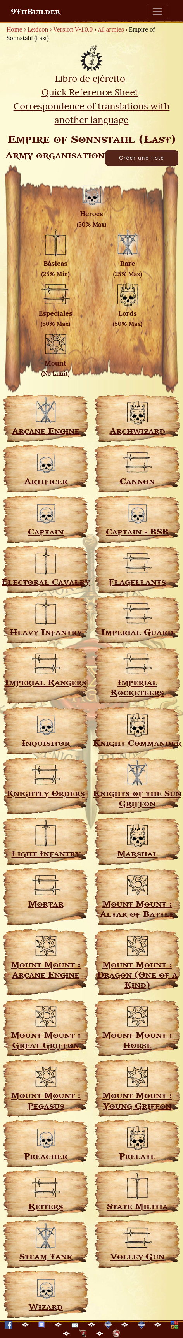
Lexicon (38, 29)
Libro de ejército (90, 78)
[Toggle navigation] (157, 11)
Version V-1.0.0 (73, 29)
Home (14, 29)
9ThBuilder (35, 12)
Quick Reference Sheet (89, 92)
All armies (111, 29)
